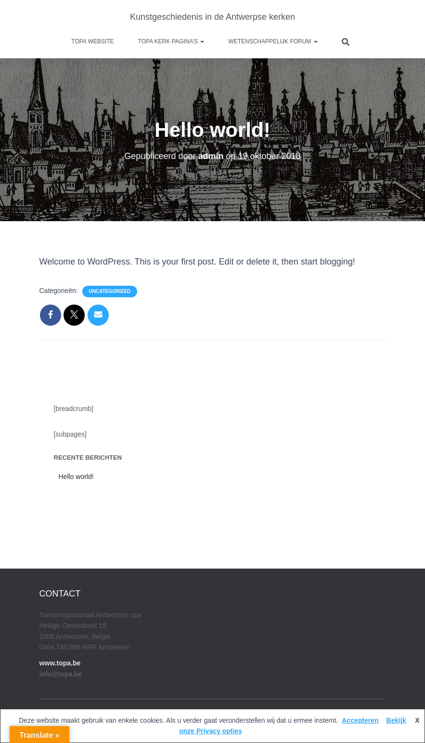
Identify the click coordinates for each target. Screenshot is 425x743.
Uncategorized (109, 291)
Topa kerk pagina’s (171, 41)
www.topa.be (60, 663)
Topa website (92, 41)
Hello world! (76, 476)
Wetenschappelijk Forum (272, 41)
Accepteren (360, 720)
